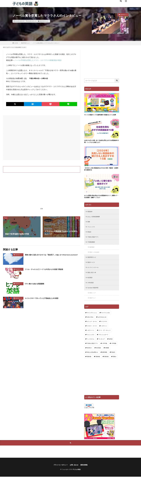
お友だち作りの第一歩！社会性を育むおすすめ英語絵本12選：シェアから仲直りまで (101, 144)
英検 (89, 226)
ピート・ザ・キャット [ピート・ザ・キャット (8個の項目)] (104, 338)
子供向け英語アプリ (94, 242)
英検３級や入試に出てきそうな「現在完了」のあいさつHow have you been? (52, 256)
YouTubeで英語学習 (94, 295)
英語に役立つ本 (93, 279)
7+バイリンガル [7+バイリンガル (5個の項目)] (105, 320)
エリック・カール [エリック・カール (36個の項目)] (92, 329)
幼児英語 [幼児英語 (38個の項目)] (98, 355)
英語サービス (92, 268)
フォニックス (92, 231)
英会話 (90, 237)
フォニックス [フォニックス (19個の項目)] (90, 342)
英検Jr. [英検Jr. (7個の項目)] (114, 364)
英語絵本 (90, 216)
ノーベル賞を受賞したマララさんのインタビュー (46, 43)
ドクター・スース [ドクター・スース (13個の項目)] (92, 333)
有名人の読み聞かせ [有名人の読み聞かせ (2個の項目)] (92, 360)
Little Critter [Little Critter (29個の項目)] (90, 325)
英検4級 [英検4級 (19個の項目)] (98, 364)
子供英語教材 (92, 247)
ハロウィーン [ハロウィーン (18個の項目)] (90, 338)
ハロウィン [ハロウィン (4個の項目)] (104, 333)
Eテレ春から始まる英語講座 (36, 283)
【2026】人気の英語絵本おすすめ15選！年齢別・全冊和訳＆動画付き (101, 172)
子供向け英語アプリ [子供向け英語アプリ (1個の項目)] (92, 351)
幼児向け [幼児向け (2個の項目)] (89, 355)
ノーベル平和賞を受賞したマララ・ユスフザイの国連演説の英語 (37, 60)
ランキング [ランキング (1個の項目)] (101, 347)
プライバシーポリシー (59, 473)
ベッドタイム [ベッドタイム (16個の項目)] (90, 347)
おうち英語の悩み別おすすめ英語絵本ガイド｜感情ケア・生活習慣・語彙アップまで (101, 200)
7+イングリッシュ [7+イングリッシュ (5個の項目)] (92, 320)
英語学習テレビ (43, 21)
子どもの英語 (76, 477)
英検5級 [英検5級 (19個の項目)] (106, 364)
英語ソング (93, 300)
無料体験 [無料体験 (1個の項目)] (104, 360)
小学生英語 (91, 289)
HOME (16, 43)
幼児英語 (90, 284)
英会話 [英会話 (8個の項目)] (113, 360)
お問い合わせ (74, 473)
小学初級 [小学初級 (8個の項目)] (113, 351)
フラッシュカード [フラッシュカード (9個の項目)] (103, 342)
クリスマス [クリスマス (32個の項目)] (104, 329)
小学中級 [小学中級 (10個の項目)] (104, 351)
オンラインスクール (94, 274)
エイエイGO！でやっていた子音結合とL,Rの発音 (45, 298)
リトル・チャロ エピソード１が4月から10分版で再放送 (47, 269)
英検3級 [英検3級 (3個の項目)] (89, 364)
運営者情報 (85, 473)
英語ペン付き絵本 (95, 258)
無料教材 (92, 253)
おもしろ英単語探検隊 (95, 221)
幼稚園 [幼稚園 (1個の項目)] (107, 355)
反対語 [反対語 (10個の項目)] (111, 347)
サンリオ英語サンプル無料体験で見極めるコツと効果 (101, 116)
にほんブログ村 (89, 415)
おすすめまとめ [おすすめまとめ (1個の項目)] (102, 325)
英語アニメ (93, 305)
